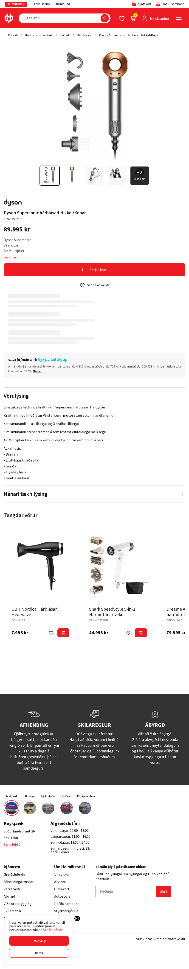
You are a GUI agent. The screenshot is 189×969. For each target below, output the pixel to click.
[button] (39, 941)
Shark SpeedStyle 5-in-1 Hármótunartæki (112, 611)
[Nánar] (37, 371)
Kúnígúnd (63, 4)
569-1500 (11, 838)
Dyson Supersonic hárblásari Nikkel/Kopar (129, 35)
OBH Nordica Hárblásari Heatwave (34, 611)
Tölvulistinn (42, 4)
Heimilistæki (15, 4)
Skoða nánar (52, 929)
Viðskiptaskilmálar (151, 939)
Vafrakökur (176, 939)
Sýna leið (12, 844)
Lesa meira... (12, 257)
